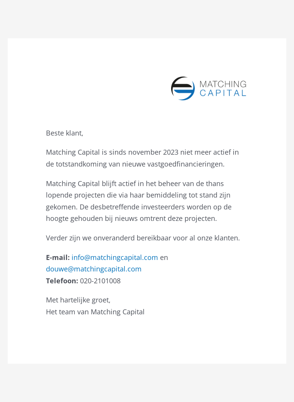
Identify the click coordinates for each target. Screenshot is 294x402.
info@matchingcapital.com (115, 257)
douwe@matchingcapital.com (94, 268)
